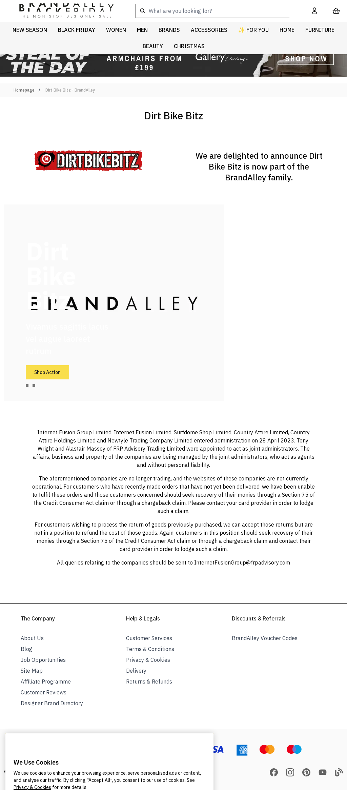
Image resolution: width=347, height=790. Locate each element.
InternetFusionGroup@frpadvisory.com (242, 562)
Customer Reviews (43, 692)
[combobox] (213, 11)
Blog (26, 649)
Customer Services (149, 638)
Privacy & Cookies (148, 659)
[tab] (27, 385)
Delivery (136, 670)
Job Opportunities (43, 659)
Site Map (32, 670)
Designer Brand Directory (52, 703)
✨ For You (253, 29)
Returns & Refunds (149, 681)
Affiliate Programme (46, 681)
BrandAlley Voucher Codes (265, 638)
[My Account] (314, 11)
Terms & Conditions (150, 649)
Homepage (24, 90)
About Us (32, 638)
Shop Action (47, 372)
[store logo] (61, 10)
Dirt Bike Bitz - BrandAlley (70, 90)
